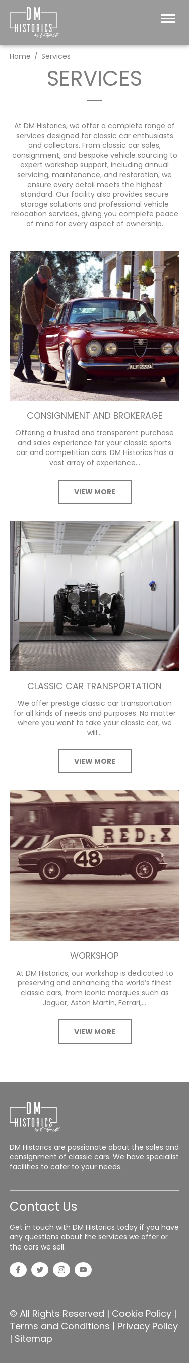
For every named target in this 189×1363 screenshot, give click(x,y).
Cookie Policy (141, 1313)
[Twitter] (39, 1270)
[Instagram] (61, 1270)
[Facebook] (18, 1270)
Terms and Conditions (60, 1326)
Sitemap (33, 1338)
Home (20, 56)
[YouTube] (83, 1270)
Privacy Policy (147, 1326)
